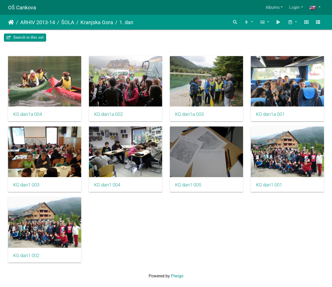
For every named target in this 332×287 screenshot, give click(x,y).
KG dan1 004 (107, 185)
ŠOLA (67, 22)
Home (11, 22)
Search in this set (25, 37)
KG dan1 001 (269, 185)
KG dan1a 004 (27, 114)
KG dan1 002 (26, 255)
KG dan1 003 (26, 185)
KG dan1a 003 (189, 114)
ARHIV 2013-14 (37, 22)
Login (294, 7)
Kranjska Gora (96, 22)
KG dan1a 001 (270, 114)
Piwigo (177, 275)
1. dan (126, 22)
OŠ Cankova (22, 7)
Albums (273, 7)
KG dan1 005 (188, 185)
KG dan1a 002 (108, 114)
